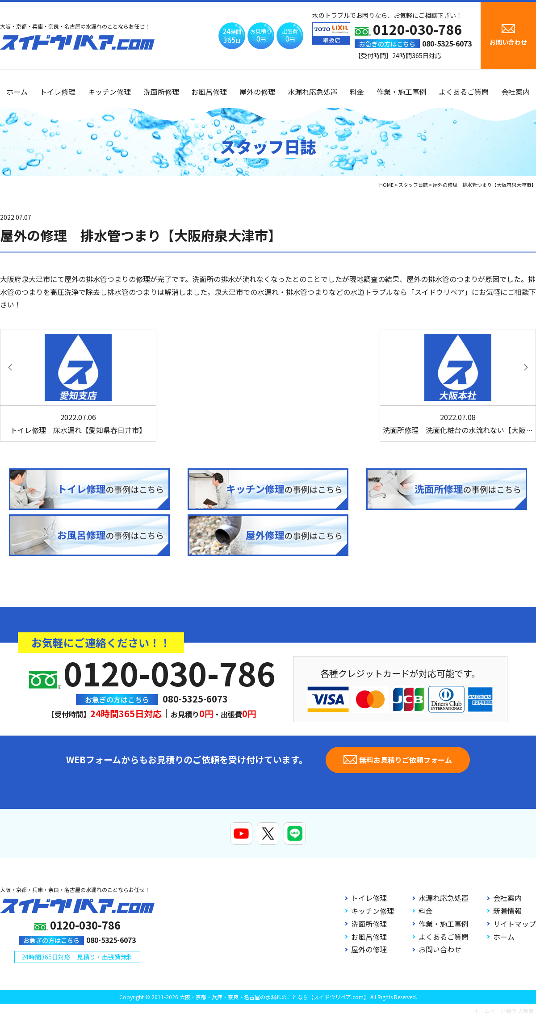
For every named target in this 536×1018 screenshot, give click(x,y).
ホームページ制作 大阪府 (503, 1010)
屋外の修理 (257, 91)
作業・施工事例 (402, 91)
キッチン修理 (109, 91)
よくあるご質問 (464, 91)
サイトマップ (514, 923)
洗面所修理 (161, 91)
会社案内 (515, 91)
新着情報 (507, 910)
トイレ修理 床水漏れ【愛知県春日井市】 (78, 423)
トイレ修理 (57, 91)
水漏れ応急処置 (313, 91)
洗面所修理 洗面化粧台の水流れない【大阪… (458, 423)
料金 (357, 91)
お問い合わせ (440, 949)
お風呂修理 (209, 91)
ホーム (17, 91)
